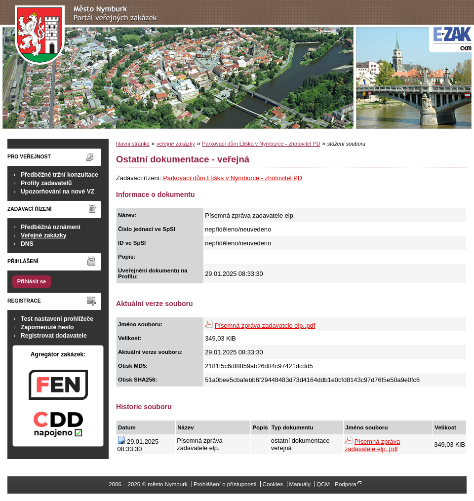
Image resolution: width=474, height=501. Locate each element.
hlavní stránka (133, 144)
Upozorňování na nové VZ (57, 191)
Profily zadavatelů (46, 183)
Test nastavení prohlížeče (57, 318)
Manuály (300, 484)
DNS (27, 243)
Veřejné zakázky (44, 235)
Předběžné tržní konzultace (59, 174)
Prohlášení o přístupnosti (225, 484)
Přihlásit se (31, 281)
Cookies (273, 484)
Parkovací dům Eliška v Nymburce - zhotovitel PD (261, 144)
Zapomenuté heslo (47, 327)
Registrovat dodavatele (54, 335)
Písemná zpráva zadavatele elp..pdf (265, 325)
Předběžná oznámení (50, 227)
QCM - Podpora (336, 484)
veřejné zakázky (176, 144)
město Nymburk (88, 35)
